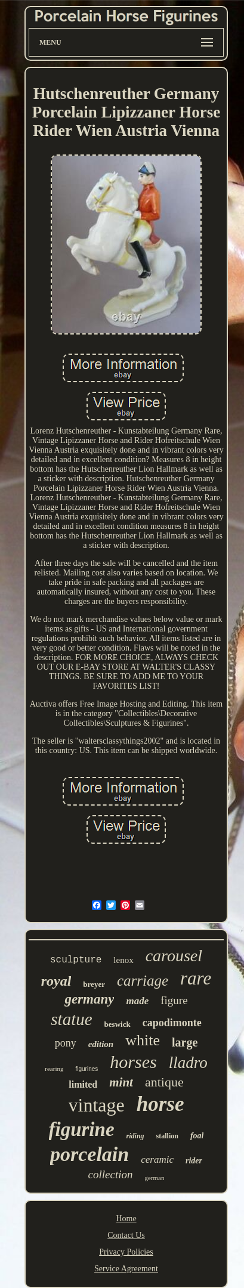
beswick (117, 1024)
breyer (94, 984)
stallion (167, 1136)
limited (83, 1084)
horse (160, 1104)
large (184, 1042)
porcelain (89, 1154)
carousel (174, 955)
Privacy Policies (126, 1251)
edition (101, 1044)
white (142, 1040)
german (154, 1177)
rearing (54, 1068)
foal (197, 1135)
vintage (97, 1105)
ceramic (157, 1159)
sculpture (75, 960)
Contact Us (126, 1235)
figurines (86, 1069)
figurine (82, 1129)
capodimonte (172, 1023)
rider (194, 1160)
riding (135, 1136)
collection (110, 1174)
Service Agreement (126, 1268)
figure (173, 1000)
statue (71, 1019)
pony (65, 1043)
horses (133, 1062)
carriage (142, 981)
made (137, 1001)
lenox (123, 960)
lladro (188, 1063)
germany (89, 999)
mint (121, 1082)
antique (164, 1082)
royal (56, 981)
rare (195, 978)
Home (126, 1218)
